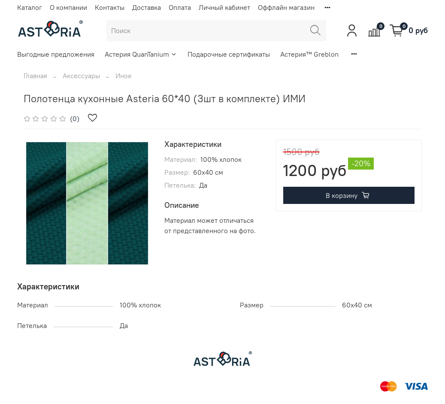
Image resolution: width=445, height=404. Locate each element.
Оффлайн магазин (286, 7)
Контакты (109, 7)
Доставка (146, 7)
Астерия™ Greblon (309, 54)
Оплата (180, 7)
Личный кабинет (224, 7)
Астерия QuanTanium (141, 54)
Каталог (29, 7)
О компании (68, 7)
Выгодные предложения (55, 54)
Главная (35, 75)
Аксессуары (81, 75)
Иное (123, 75)
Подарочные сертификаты (229, 54)
